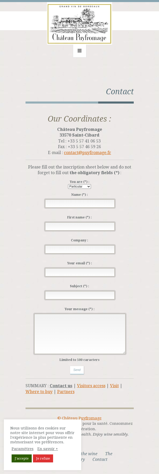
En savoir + (47, 448)
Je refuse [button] (43, 458)
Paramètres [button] (23, 448)
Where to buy (39, 391)
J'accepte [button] (22, 458)
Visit (114, 385)
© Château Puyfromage (79, 418)
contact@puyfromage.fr (87, 152)
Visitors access (91, 385)
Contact (100, 459)
